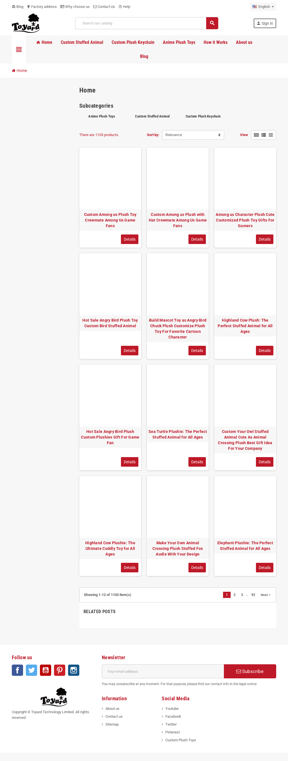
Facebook (17, 670)
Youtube (172, 708)
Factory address (42, 6)
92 (253, 595)
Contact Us (104, 6)
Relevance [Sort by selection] (173, 135)
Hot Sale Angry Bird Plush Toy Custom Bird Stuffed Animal (110, 323)
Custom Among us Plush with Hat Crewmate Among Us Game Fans (178, 220)
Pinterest (59, 670)
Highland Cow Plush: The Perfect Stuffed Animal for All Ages (245, 326)
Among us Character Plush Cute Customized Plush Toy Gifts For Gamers (245, 220)
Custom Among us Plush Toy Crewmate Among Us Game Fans (110, 220)
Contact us (114, 716)
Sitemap (112, 724)
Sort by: (153, 135)
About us (112, 708)
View (244, 135)
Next (266, 595)
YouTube (45, 670)
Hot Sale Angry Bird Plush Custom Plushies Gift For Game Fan (110, 437)
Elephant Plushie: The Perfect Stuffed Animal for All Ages (245, 546)
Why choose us (75, 6)
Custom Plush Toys (180, 740)
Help (124, 6)
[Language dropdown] (263, 7)
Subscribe (250, 671)
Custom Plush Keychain (203, 116)
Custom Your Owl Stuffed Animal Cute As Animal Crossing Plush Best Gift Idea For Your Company (245, 440)
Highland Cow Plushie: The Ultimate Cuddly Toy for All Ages (110, 548)
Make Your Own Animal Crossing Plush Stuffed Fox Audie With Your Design (177, 548)
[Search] (146, 23)
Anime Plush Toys (101, 116)
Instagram (73, 670)
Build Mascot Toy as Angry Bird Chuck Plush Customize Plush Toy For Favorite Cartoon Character (177, 328)
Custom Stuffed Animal (152, 116)
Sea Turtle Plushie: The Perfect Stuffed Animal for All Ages (177, 434)
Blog (17, 6)
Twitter (31, 670)
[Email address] (163, 671)
